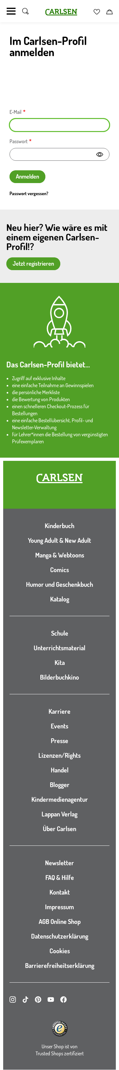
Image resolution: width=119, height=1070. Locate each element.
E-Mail (16, 112)
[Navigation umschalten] (11, 11)
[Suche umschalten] (25, 11)
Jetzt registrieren (33, 263)
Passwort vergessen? (29, 193)
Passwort (19, 141)
